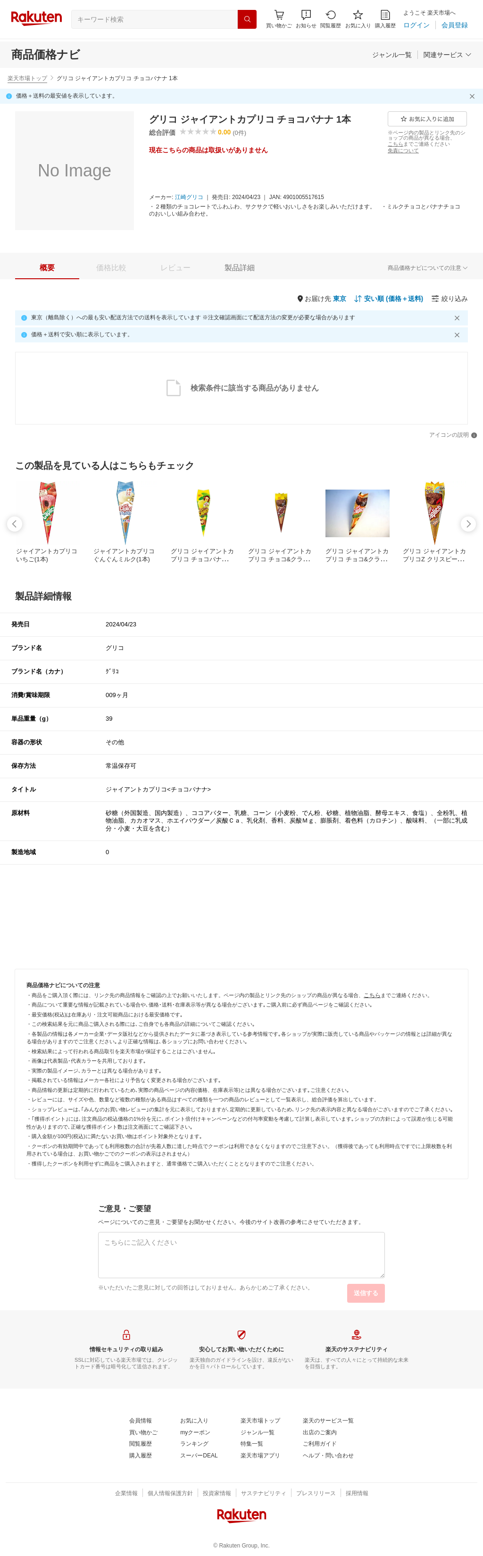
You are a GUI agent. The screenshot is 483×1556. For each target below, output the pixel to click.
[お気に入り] (358, 19)
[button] (306, 19)
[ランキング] (194, 1444)
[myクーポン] (195, 1433)
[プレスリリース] (316, 1494)
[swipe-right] (468, 524)
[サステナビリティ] (263, 1494)
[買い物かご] (143, 1433)
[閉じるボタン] (473, 96)
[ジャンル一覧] (392, 54)
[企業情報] (126, 1494)
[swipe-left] (14, 524)
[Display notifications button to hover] (279, 19)
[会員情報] (140, 1421)
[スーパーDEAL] (198, 1456)
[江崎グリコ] (189, 197)
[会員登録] (454, 25)
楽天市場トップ (27, 78)
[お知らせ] (306, 19)
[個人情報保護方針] (170, 1494)
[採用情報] (357, 1494)
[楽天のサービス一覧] (328, 1421)
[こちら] (395, 144)
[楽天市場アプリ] (260, 1456)
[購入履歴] (385, 19)
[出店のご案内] (320, 1433)
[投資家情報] (217, 1494)
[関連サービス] (448, 54)
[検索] (247, 19)
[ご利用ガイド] (320, 1444)
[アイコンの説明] (453, 435)
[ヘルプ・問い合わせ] (328, 1456)
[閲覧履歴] (330, 19)
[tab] (47, 268)
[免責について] (403, 150)
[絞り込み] (449, 298)
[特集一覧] (252, 1444)
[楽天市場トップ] (260, 1421)
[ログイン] (416, 25)
